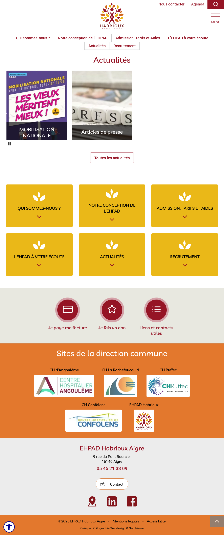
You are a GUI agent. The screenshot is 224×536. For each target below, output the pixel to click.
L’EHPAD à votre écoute (188, 38)
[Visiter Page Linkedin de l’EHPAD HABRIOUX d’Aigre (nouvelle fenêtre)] (112, 502)
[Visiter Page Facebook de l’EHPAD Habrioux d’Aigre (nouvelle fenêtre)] (131, 502)
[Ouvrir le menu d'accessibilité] (9, 526)
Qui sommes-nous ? (33, 38)
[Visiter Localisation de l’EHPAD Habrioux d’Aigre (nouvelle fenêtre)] (92, 502)
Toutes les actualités (112, 158)
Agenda (197, 4)
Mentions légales (126, 522)
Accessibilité (156, 522)
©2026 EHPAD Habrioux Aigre (81, 522)
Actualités (97, 45)
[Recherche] (215, 4)
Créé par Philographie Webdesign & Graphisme (112, 529)
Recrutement (125, 45)
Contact (111, 485)
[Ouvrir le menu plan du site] (215, 17)
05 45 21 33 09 (112, 469)
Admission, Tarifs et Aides (137, 38)
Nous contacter (171, 4)
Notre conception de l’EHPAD (83, 38)
